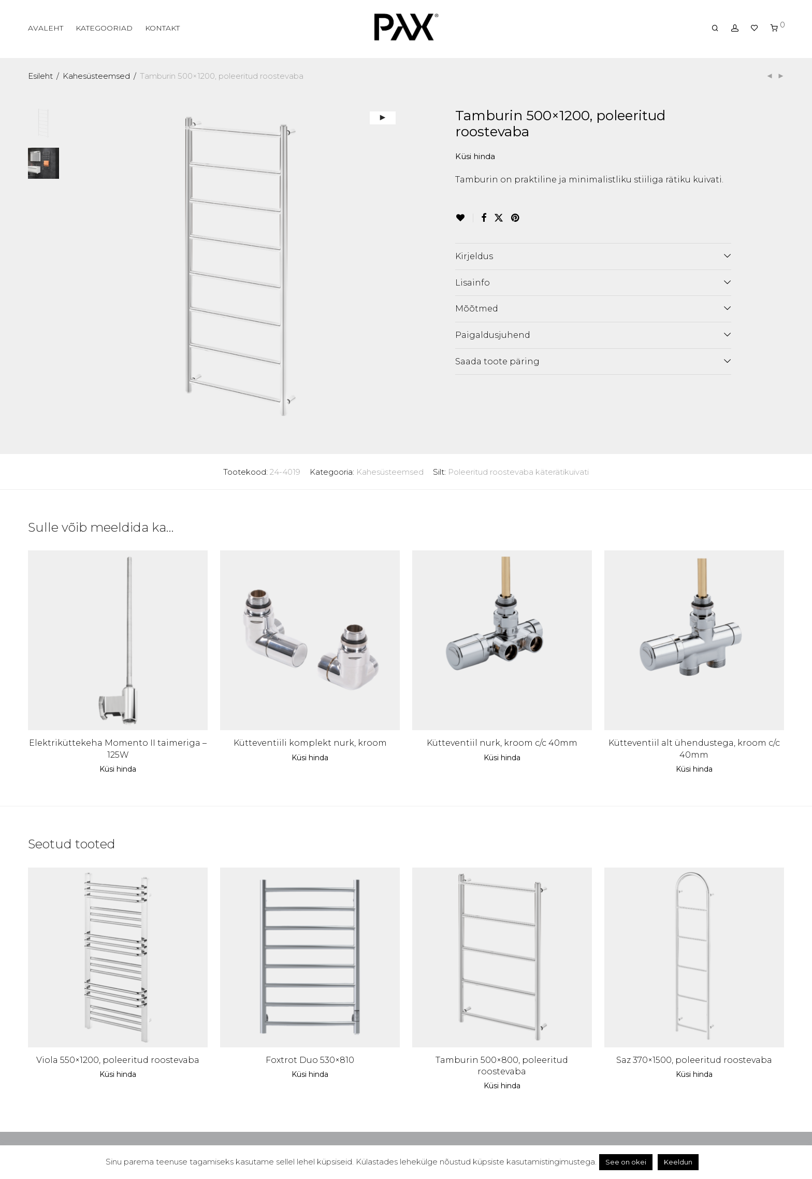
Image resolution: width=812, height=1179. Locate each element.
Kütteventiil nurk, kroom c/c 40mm (502, 743)
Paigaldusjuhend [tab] (492, 335)
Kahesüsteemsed (96, 76)
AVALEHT (45, 28)
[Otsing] (715, 28)
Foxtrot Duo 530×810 (310, 1060)
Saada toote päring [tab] (497, 361)
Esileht (40, 76)
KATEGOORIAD (104, 28)
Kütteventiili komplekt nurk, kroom (310, 743)
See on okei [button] (625, 1162)
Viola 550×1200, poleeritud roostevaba (117, 1060)
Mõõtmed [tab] (476, 309)
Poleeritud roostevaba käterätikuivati (518, 472)
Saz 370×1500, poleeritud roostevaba (694, 1060)
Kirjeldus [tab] (474, 256)
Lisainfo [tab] (472, 283)
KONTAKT (162, 28)
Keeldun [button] (678, 1162)
